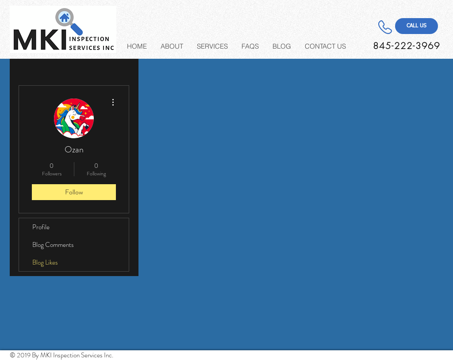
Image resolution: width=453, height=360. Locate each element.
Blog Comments (53, 245)
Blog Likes (45, 262)
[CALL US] (416, 26)
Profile (41, 227)
